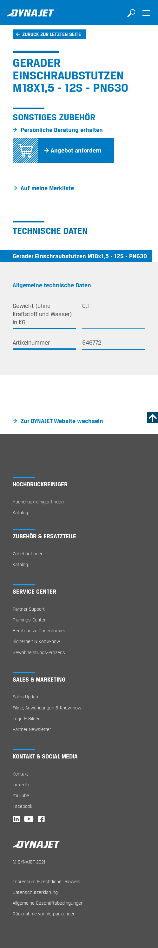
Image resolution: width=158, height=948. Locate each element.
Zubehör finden (28, 553)
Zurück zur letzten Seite (51, 34)
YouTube (21, 795)
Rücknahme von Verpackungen (44, 913)
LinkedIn (21, 784)
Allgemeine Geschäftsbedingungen (48, 903)
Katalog (20, 512)
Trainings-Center (29, 619)
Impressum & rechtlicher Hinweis (46, 881)
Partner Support (29, 609)
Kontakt (20, 773)
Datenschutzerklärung (35, 892)
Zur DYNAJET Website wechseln (62, 420)
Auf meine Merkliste (47, 187)
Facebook (22, 806)
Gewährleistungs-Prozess (39, 652)
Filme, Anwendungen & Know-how (47, 707)
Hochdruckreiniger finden (38, 501)
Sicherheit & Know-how (36, 641)
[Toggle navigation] (146, 17)
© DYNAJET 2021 (29, 861)
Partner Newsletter (32, 729)
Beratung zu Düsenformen (39, 630)
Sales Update (26, 696)
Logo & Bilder (26, 718)
